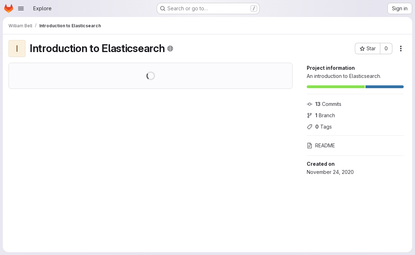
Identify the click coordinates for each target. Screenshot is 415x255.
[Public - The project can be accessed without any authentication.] (170, 48)
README (321, 145)
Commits (324, 104)
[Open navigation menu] (21, 8)
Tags (319, 127)
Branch (321, 115)
